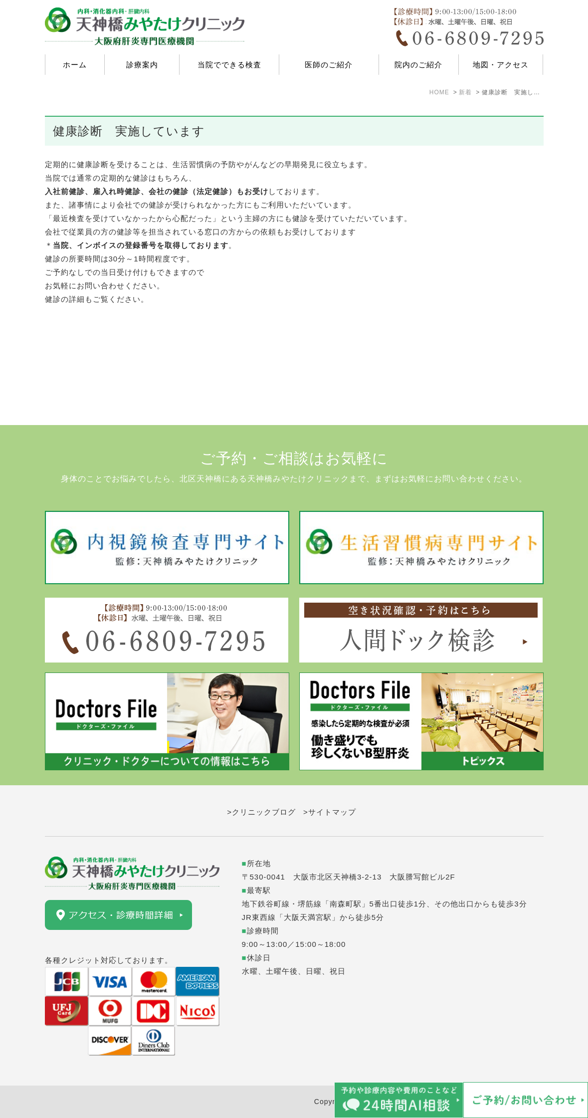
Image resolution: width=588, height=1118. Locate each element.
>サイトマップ (329, 812)
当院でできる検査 (229, 64)
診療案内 (142, 64)
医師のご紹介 (329, 64)
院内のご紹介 (418, 64)
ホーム (75, 64)
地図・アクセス (501, 64)
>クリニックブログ (261, 812)
